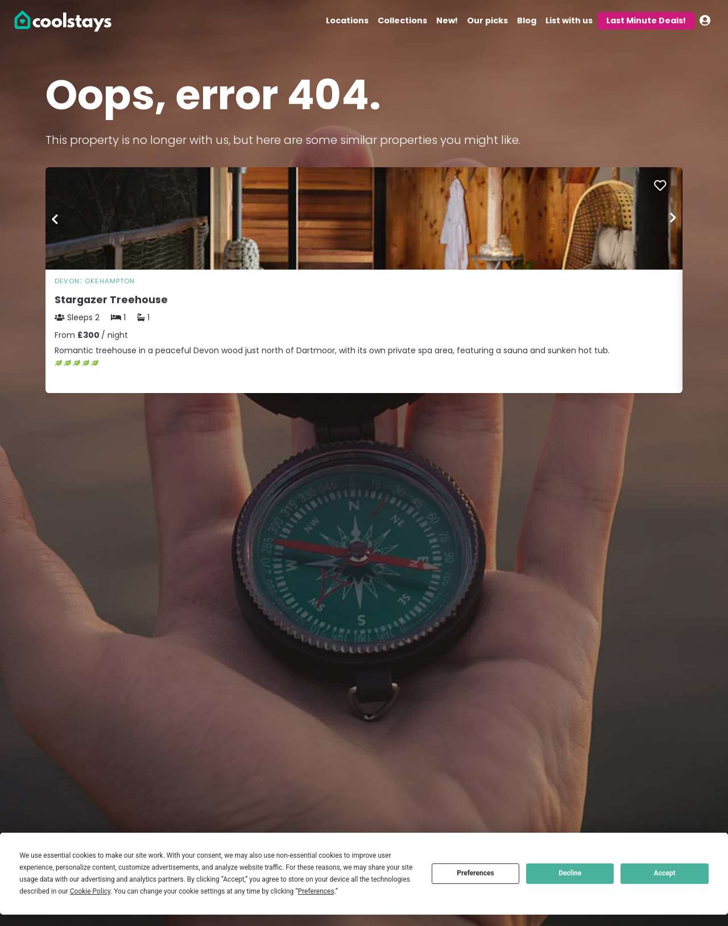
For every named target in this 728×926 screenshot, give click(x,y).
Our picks (487, 20)
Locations (347, 20)
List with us (569, 20)
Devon (67, 281)
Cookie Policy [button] (90, 891)
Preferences (475, 873)
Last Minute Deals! (646, 20)
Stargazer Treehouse (111, 300)
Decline (570, 873)
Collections (402, 20)
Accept (665, 873)
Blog (526, 20)
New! (447, 20)
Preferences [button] (316, 891)
